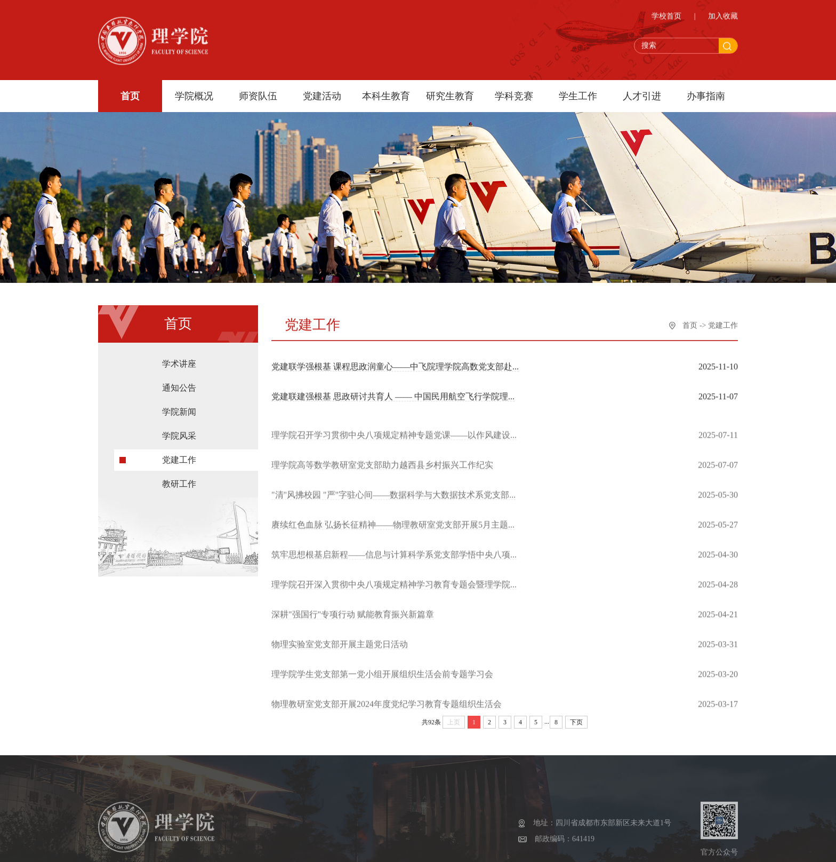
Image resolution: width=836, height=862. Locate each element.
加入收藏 (723, 18)
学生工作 (578, 96)
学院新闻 (179, 418)
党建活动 (322, 96)
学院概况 (194, 96)
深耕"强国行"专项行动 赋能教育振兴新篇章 (352, 621)
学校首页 (666, 18)
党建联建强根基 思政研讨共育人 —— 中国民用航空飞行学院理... (393, 397)
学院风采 (179, 442)
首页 (130, 96)
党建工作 (179, 466)
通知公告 (179, 394)
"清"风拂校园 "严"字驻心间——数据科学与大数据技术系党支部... (393, 502)
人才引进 (642, 96)
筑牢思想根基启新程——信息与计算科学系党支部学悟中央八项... (394, 561)
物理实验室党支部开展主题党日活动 (339, 651)
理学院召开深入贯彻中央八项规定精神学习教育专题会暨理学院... (394, 591)
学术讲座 (179, 370)
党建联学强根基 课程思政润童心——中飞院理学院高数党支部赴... (395, 368)
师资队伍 (258, 96)
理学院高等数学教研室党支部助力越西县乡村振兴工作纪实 (382, 472)
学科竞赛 (514, 96)
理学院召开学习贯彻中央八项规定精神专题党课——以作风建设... (394, 442)
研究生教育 (450, 96)
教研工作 (179, 490)
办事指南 (706, 96)
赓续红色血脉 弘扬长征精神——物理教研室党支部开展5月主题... (393, 531)
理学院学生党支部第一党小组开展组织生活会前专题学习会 (382, 681)
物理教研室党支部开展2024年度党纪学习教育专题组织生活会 (386, 711)
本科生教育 (386, 96)
